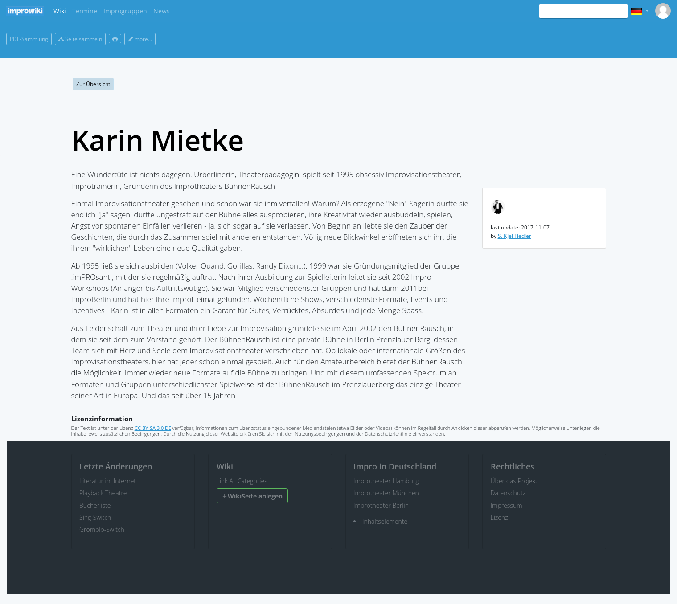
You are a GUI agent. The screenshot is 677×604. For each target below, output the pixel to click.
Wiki (59, 11)
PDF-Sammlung (29, 39)
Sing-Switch (95, 517)
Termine (84, 11)
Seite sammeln (80, 39)
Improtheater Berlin (381, 505)
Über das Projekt (514, 481)
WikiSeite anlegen (252, 496)
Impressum (506, 505)
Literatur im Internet (107, 481)
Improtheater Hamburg (386, 481)
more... (140, 39)
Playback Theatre (103, 493)
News (161, 11)
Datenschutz (508, 493)
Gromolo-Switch (101, 529)
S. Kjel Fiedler (514, 236)
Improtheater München (386, 493)
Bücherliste (95, 505)
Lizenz (499, 517)
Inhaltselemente (384, 521)
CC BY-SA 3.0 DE (153, 427)
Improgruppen (125, 11)
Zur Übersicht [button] (93, 84)
